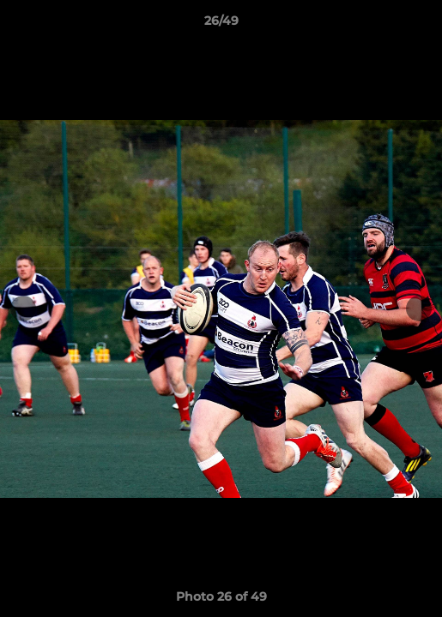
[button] (421, 25)
